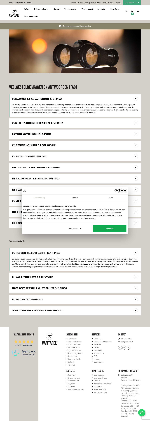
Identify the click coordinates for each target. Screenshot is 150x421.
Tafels (26, 9)
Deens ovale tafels (75, 339)
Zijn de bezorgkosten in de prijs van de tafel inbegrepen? (75, 308)
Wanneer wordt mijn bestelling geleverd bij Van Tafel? (75, 96)
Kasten (56, 9)
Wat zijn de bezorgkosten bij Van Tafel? (75, 154)
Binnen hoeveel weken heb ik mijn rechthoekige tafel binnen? (75, 285)
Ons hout (71, 384)
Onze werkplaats (31, 16)
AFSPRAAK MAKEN (132, 3)
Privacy (97, 356)
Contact (117, 3)
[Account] (126, 11)
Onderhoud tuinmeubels (103, 339)
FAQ (95, 354)
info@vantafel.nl (127, 339)
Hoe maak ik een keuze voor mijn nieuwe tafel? (75, 274)
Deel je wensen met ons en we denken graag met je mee (95, 261)
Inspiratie (101, 9)
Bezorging (98, 348)
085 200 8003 (126, 336)
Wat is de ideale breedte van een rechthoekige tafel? (75, 250)
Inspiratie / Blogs (100, 375)
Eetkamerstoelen (41, 9)
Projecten (71, 381)
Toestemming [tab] (39, 197)
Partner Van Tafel (77, 3)
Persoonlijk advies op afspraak (20, 3)
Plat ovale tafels (74, 345)
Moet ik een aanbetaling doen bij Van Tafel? (75, 131)
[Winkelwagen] (132, 12)
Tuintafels (71, 362)
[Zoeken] (138, 11)
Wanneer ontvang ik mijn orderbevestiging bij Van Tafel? (75, 120)
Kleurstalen (115, 9)
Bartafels (71, 359)
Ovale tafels (72, 336)
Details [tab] (75, 197)
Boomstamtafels (74, 356)
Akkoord (109, 228)
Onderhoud (98, 336)
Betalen (96, 345)
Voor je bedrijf (88, 9)
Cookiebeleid (98, 359)
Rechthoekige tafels (75, 351)
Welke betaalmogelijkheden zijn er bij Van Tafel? (75, 142)
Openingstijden (99, 372)
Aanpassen (75, 228)
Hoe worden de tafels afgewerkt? (75, 297)
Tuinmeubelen (70, 9)
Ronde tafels (72, 354)
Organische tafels (74, 348)
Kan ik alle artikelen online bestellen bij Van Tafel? (75, 176)
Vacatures (98, 384)
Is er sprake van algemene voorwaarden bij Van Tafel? (75, 165)
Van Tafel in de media (76, 387)
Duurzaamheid (73, 378)
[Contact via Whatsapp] (141, 412)
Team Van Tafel (108, 3)
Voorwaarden (99, 351)
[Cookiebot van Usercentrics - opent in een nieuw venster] (116, 190)
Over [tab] (111, 197)
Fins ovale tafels (74, 342)
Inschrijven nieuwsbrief (93, 3)
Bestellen (97, 342)
